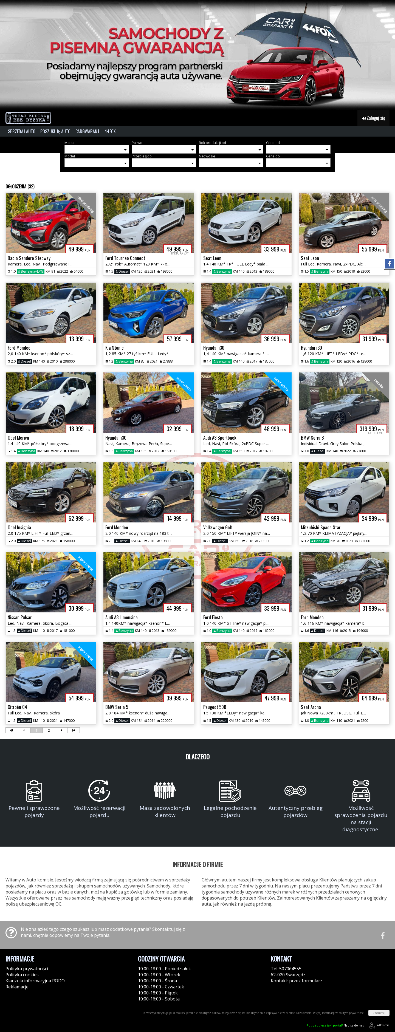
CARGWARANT (87, 131)
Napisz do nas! (336, 1025)
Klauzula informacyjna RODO (35, 981)
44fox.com (378, 1025)
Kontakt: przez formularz (296, 981)
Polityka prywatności (26, 969)
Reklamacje (17, 987)
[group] (197, 55)
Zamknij (379, 1013)
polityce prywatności (351, 1013)
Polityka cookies (22, 975)
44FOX (110, 131)
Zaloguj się (373, 118)
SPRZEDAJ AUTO (21, 131)
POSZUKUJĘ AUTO (55, 131)
